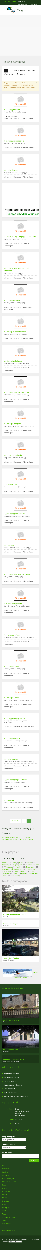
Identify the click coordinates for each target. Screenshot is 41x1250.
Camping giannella (12, 109)
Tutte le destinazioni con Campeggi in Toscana (19, 72)
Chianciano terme (17, 869)
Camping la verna (11, 698)
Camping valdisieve (12, 300)
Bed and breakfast (10, 1093)
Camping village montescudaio (16, 392)
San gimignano (17, 865)
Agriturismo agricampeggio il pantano (20, 236)
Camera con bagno (10, 924)
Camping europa (11, 759)
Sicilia (4, 1211)
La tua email (7, 1152)
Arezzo (29, 863)
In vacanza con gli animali (13, 1085)
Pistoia (15, 873)
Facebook (2, 1246)
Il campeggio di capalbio (14, 141)
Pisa (37, 865)
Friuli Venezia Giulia (9, 1182)
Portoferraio (14, 876)
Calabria (5, 1172)
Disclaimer (19, 1113)
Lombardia (6, 1191)
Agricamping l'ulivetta (13, 361)
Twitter (13, 1246)
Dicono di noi (20, 1115)
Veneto (4, 1227)
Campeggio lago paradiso (14, 718)
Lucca (21, 863)
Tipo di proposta (9, 1144)
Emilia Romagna (8, 1178)
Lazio (4, 1185)
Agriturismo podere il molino (14, 914)
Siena (14, 863)
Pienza (23, 873)
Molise (4, 1198)
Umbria (4, 1220)
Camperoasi (9, 545)
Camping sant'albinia (13, 455)
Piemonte (5, 1201)
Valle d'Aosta (6, 1224)
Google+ (7, 1246)
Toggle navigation (4, 10)
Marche (5, 1195)
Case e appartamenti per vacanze (16, 1096)
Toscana (5, 1214)
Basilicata (5, 1169)
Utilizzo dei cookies (22, 1111)
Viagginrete (23, 10)
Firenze (4, 863)
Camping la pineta (11, 666)
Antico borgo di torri (11, 1020)
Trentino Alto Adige (9, 1217)
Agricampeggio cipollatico (14, 513)
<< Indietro (15, 821)
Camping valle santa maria (15, 332)
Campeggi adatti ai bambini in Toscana (16, 837)
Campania (5, 1175)
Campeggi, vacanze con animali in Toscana (17, 839)
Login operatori (23, 4)
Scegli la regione (9, 1137)
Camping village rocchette (13, 1059)
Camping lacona (10, 170)
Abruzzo (5, 1166)
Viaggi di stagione (10, 1081)
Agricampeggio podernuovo (15, 779)
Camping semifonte (12, 635)
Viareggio (8, 867)
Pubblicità (18, 1123)
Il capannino (9, 800)
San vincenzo (30, 867)
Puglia (4, 1204)
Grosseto (29, 865)
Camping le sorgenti (12, 424)
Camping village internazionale (17, 574)
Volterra (5, 869)
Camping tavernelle (12, 738)
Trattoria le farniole (11, 958)
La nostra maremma (11, 1050)
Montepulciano (20, 871)
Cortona (5, 865)
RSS (18, 1246)
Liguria (4, 1188)
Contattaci (34, 4)
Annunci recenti (9, 1089)
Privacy (17, 1109)
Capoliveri (19, 867)
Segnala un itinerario (11, 1074)
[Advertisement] (20, 36)
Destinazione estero (9, 1230)
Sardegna (5, 1207)
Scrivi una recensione (11, 1077)
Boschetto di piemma (13, 603)
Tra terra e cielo (10, 484)
